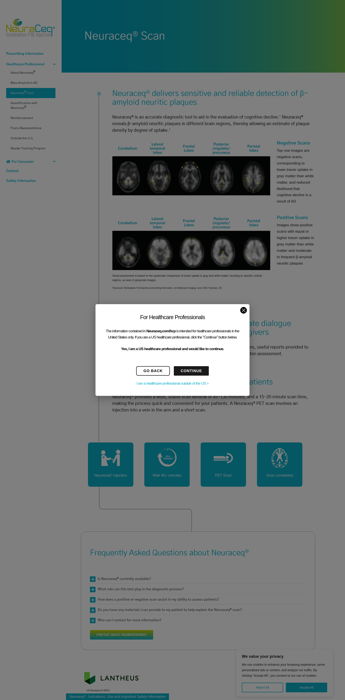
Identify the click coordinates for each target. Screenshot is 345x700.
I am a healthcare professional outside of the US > (172, 383)
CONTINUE (191, 371)
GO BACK (153, 371)
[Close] (243, 310)
